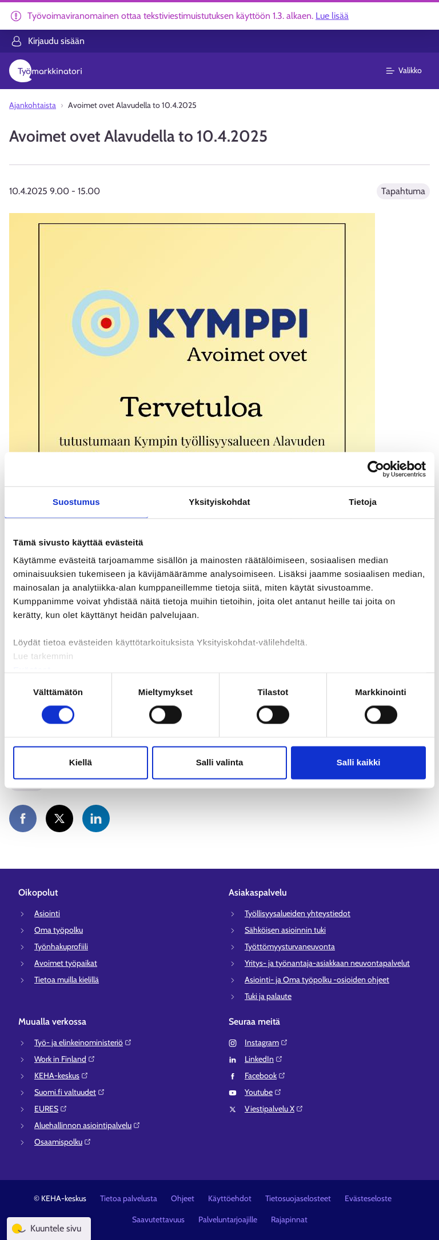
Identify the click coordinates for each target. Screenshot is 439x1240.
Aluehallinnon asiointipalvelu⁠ (87, 1125)
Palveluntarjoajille (227, 1219)
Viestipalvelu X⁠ (274, 1108)
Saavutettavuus (158, 1219)
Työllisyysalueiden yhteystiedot (297, 913)
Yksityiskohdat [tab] (219, 502)
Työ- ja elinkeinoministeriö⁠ (83, 1042)
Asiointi (47, 913)
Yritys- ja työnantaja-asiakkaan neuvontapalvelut (327, 963)
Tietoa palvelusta (128, 1198)
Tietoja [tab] (363, 502)
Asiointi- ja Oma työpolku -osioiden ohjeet (317, 979)
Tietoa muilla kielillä (66, 979)
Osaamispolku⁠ (62, 1142)
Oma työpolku (58, 930)
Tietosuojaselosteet (298, 1198)
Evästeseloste (368, 1198)
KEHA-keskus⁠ (61, 1075)
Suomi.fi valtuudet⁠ (69, 1092)
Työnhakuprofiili (61, 946)
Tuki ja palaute (268, 996)
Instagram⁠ (266, 1042)
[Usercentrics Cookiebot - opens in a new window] (376, 468)
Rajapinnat (289, 1219)
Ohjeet (182, 1198)
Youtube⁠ (263, 1092)
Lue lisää (332, 15)
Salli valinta (220, 762)
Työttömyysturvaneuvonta (290, 946)
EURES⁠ (50, 1108)
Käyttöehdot (230, 1198)
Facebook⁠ (265, 1075)
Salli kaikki (359, 762)
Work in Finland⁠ (64, 1059)
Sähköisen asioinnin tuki (285, 930)
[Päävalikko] (410, 71)
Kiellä (80, 762)
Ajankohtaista (32, 105)
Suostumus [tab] (76, 502)
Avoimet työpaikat (65, 963)
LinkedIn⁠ (264, 1059)
